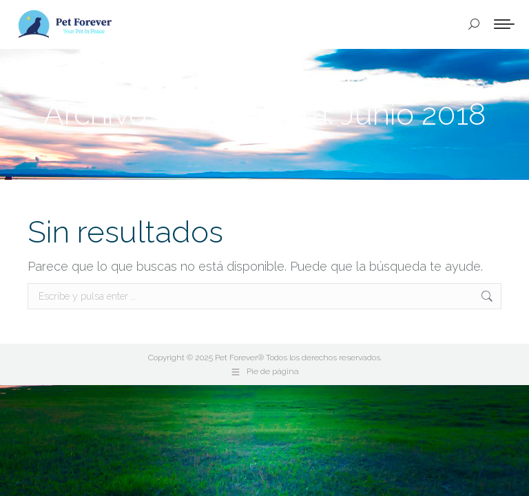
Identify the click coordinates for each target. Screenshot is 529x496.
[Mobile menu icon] (504, 24)
